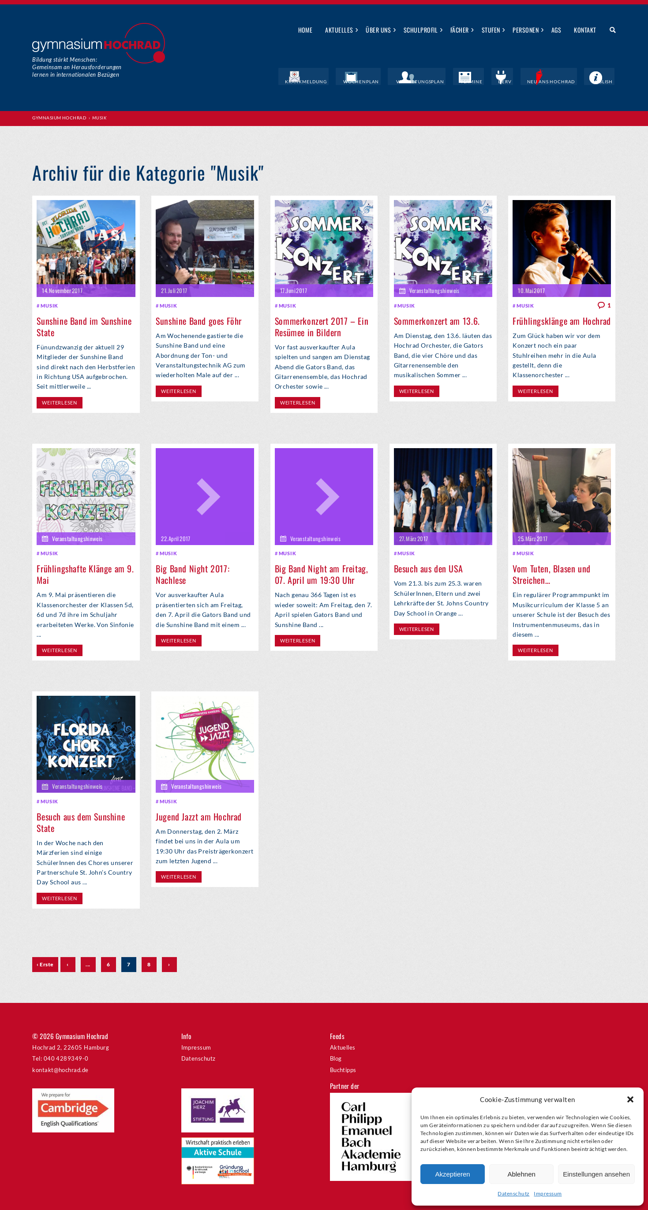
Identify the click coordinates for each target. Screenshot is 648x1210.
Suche (609, 30)
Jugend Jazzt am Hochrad (199, 814)
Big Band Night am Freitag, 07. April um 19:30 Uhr (321, 572)
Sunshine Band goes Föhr (199, 320)
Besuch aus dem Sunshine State (81, 820)
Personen (526, 29)
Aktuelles (339, 29)
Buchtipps (343, 1068)
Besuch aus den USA (428, 567)
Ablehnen (521, 1174)
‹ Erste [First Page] (45, 962)
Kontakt (585, 29)
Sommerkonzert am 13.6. (437, 320)
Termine (491, 81)
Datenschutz (513, 1193)
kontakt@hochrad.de (60, 1068)
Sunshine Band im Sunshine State (84, 325)
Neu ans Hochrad (560, 81)
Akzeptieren (452, 1174)
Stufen (491, 29)
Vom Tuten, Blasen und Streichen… (552, 572)
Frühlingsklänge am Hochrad (562, 320)
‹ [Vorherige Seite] (67, 962)
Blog (336, 1057)
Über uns (378, 29)
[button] (630, 1099)
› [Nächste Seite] (169, 962)
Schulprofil (421, 29)
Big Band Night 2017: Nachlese (192, 572)
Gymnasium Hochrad (59, 117)
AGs (556, 29)
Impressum (548, 1193)
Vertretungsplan (446, 81)
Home (305, 29)
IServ (519, 81)
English (605, 81)
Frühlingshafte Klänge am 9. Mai (85, 572)
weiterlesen (59, 401)
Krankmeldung (345, 81)
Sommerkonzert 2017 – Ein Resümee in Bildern (321, 325)
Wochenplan (394, 81)
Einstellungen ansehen (596, 1174)
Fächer (459, 29)
